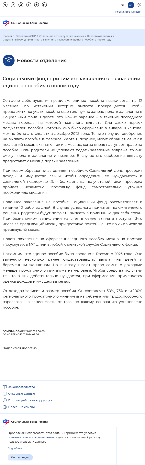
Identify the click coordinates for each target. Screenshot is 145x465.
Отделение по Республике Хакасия (61, 36)
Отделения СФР (26, 36)
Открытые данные (21, 393)
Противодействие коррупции (30, 400)
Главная (7, 36)
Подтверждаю (20, 457)
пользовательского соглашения (31, 437)
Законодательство (21, 387)
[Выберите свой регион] (140, 5)
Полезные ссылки (21, 407)
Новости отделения (99, 36)
